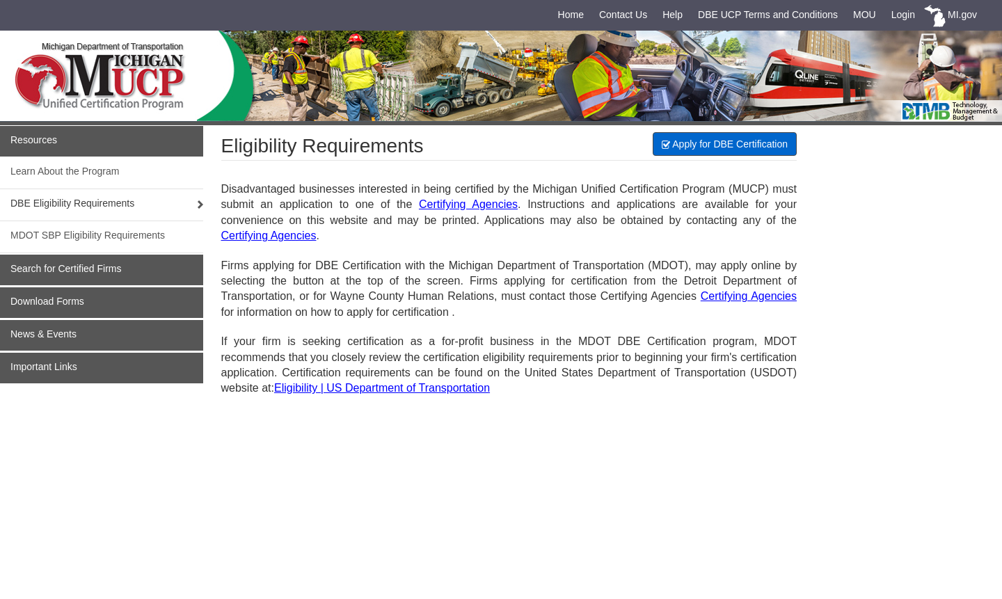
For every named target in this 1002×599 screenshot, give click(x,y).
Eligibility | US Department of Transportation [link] (382, 388)
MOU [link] (864, 14)
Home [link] (571, 14)
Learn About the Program (64, 171)
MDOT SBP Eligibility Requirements (87, 235)
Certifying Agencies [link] (468, 204)
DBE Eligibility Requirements (72, 203)
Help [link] (672, 14)
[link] (121, 76)
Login (903, 14)
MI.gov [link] (962, 14)
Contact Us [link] (623, 14)
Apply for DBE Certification (725, 144)
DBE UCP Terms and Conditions (768, 14)
